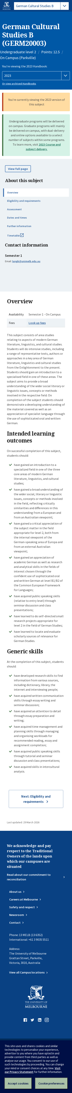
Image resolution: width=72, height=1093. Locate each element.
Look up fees (37, 323)
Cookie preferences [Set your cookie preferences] (51, 1083)
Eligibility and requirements (24, 201)
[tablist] (41, 6)
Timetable (19, 237)
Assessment (14, 209)
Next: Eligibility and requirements (35, 799)
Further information (19, 226)
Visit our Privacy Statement (32, 1070)
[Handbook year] (36, 75)
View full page (18, 169)
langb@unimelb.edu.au (26, 261)
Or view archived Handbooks (19, 83)
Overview (12, 192)
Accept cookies (18, 1083)
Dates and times (17, 217)
